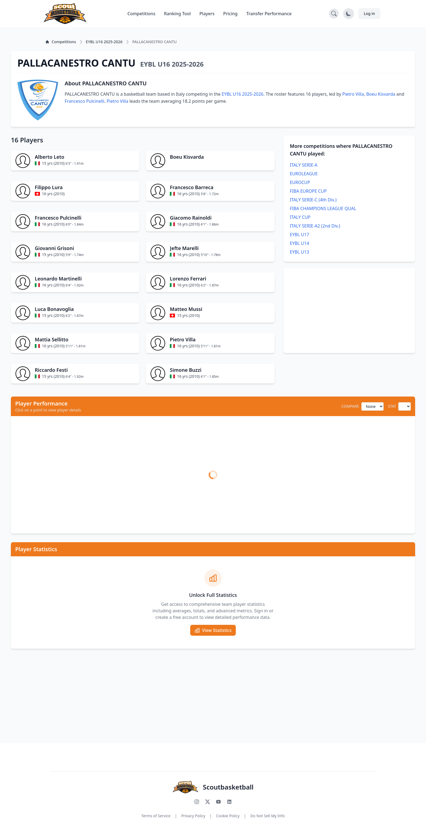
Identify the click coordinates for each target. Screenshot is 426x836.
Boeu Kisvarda (380, 94)
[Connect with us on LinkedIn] (229, 801)
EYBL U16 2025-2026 (242, 94)
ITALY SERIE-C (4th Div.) (313, 200)
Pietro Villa (353, 94)
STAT (392, 406)
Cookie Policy (227, 815)
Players (206, 14)
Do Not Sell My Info (267, 815)
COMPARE (350, 406)
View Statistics (213, 630)
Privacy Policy (193, 815)
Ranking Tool (177, 14)
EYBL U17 (299, 235)
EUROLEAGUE (304, 174)
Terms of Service (156, 815)
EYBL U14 (299, 243)
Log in (369, 13)
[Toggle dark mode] (348, 13)
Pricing (230, 14)
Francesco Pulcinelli (84, 101)
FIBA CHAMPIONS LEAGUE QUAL (323, 208)
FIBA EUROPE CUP (308, 191)
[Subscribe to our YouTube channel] (218, 801)
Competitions (141, 14)
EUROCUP (300, 182)
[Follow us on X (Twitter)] (207, 801)
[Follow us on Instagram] (196, 801)
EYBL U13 (299, 252)
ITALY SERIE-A (304, 165)
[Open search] (334, 13)
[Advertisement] (349, 311)
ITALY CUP (300, 217)
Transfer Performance (269, 14)
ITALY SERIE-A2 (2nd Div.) (315, 226)
